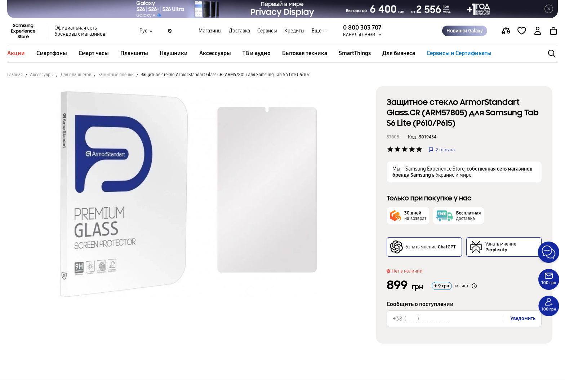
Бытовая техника (304, 53)
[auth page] (537, 31)
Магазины (210, 31)
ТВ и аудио (257, 53)
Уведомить (522, 318)
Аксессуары (215, 53)
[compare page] (506, 31)
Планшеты (134, 53)
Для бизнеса (398, 53)
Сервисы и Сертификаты (459, 53)
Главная (15, 74)
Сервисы (267, 31)
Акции (16, 53)
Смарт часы (94, 53)
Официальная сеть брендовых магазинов (79, 31)
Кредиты (294, 31)
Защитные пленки (116, 74)
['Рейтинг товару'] (390, 149)
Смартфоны (51, 53)
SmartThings (355, 53)
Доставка (239, 31)
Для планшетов (76, 74)
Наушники (174, 53)
